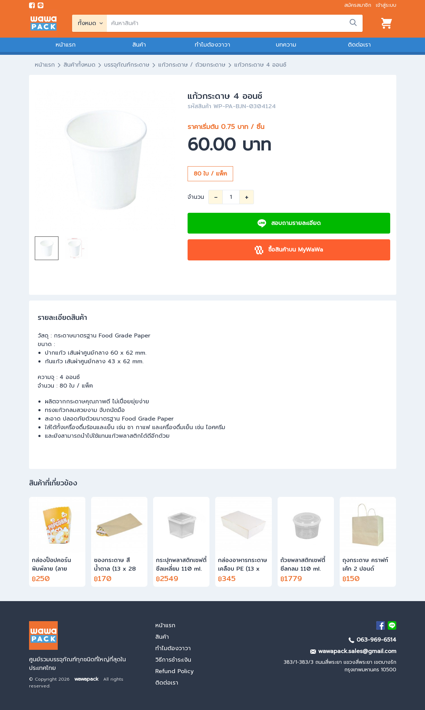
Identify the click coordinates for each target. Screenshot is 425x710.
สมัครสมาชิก (357, 5)
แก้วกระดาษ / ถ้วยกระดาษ (192, 65)
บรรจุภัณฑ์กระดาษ (127, 65)
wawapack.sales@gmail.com (353, 651)
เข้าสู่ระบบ (386, 5)
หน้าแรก (66, 44)
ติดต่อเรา (359, 44)
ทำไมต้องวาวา (212, 44)
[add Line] (392, 625)
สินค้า (139, 44)
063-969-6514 (372, 639)
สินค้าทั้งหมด (79, 65)
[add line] (40, 5)
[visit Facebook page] (32, 5)
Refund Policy (174, 671)
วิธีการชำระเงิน (173, 660)
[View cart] (386, 23)
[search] (234, 23)
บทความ (286, 44)
